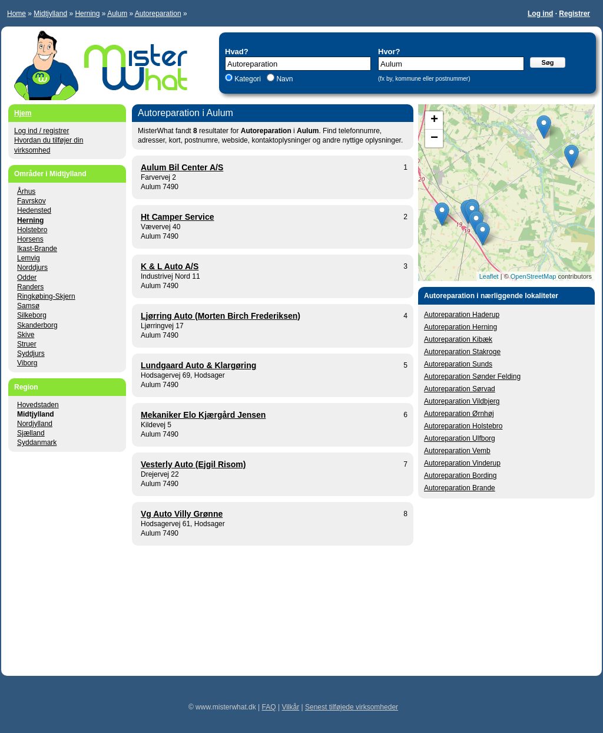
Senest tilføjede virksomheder (351, 707)
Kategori (248, 79)
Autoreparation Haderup (461, 315)
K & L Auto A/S (169, 266)
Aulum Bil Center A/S (182, 167)
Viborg (27, 363)
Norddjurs (32, 267)
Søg (548, 62)
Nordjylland (34, 424)
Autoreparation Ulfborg (459, 438)
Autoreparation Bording (460, 475)
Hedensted (34, 210)
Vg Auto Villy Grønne (182, 514)
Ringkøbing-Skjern (46, 296)
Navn (283, 79)
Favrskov (31, 201)
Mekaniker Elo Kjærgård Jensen (203, 415)
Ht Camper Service (177, 217)
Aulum (117, 13)
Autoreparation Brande (459, 488)
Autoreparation (158, 13)
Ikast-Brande (37, 249)
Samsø (28, 306)
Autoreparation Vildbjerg (462, 401)
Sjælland (31, 433)
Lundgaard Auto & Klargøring (198, 365)
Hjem (22, 113)
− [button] (434, 138)
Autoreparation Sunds (458, 364)
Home (16, 13)
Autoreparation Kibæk (458, 339)
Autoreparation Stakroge (462, 352)
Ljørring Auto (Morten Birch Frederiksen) (220, 316)
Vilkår (290, 707)
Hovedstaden (38, 405)
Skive (25, 335)
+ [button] (434, 120)
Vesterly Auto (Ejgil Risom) (193, 464)
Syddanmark (37, 442)
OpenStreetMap (533, 276)
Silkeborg (32, 315)
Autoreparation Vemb (457, 451)
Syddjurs (31, 353)
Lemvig (28, 258)
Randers (30, 287)
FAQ (269, 707)
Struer (27, 344)
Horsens (30, 239)
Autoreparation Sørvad (459, 389)
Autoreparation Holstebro (463, 426)
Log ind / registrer (41, 131)
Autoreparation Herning (460, 327)
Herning (87, 13)
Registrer (574, 13)
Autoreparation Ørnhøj (459, 414)
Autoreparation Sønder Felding (472, 376)
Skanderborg (37, 325)
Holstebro (32, 230)
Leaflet (489, 276)
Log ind (540, 13)
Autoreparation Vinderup (462, 463)
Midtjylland (50, 13)
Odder (27, 277)
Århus (26, 191)
